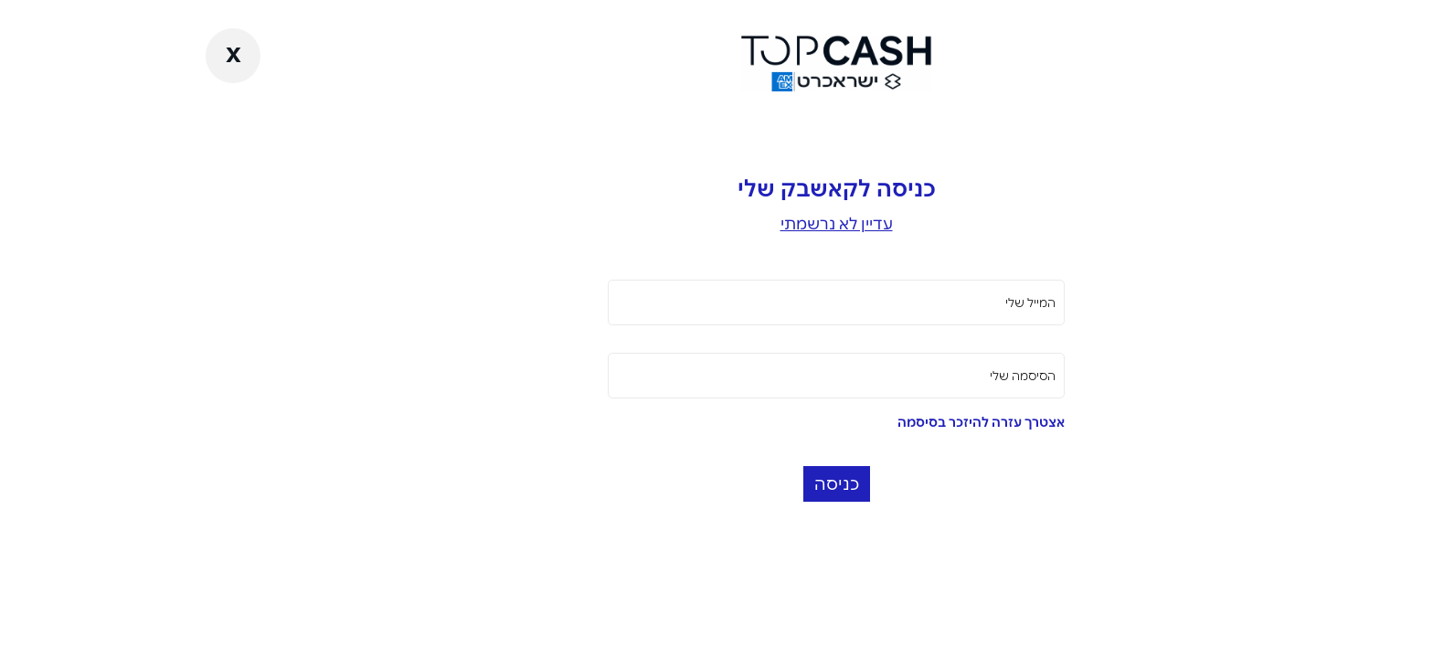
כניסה (717, 483)
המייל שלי (911, 302)
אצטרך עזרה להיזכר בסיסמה (861, 422)
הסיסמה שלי (903, 375)
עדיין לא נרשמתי (717, 223)
